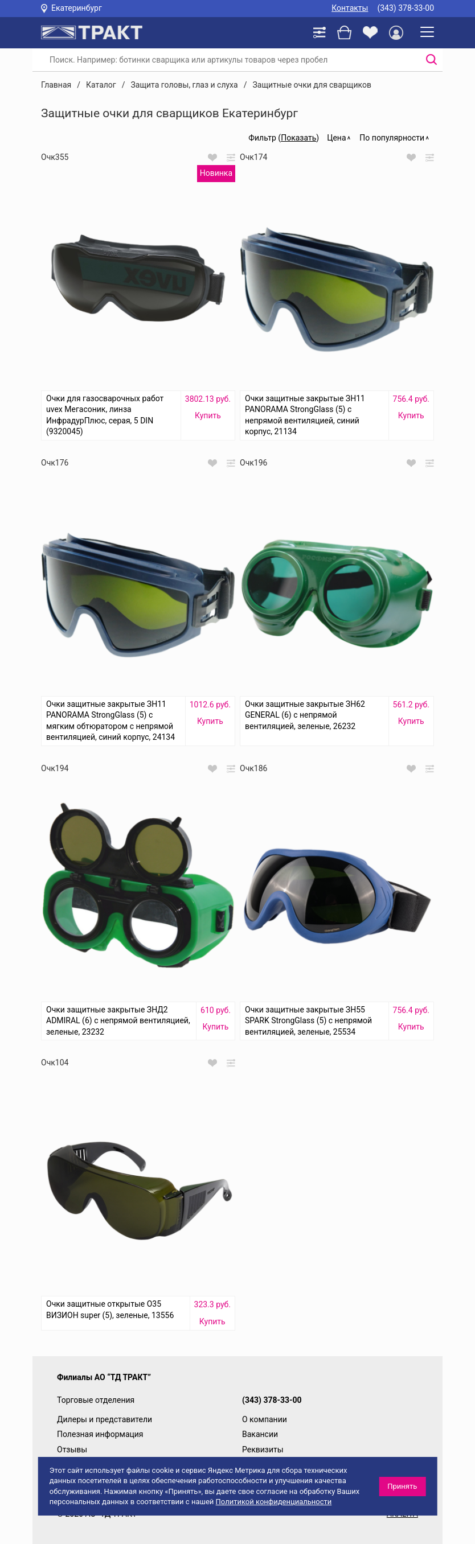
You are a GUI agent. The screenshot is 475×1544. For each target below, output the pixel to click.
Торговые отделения (95, 1400)
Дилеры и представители (104, 1419)
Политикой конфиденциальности (274, 1501)
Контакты (349, 8)
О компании (264, 1419)
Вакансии (260, 1434)
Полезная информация (100, 1434)
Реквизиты (263, 1449)
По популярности (391, 137)
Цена (336, 137)
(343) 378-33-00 (405, 8)
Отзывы (72, 1449)
